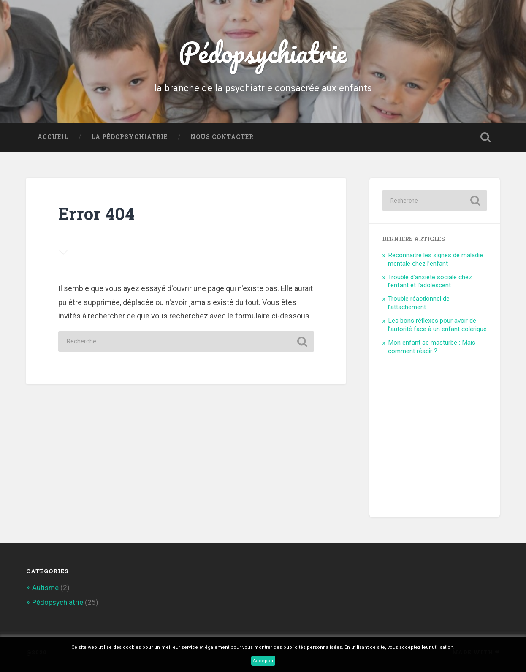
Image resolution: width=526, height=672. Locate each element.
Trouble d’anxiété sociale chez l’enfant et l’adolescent (430, 281)
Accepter (263, 661)
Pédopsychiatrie (263, 52)
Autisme (45, 587)
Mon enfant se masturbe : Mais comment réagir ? (431, 347)
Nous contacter (222, 137)
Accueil (53, 137)
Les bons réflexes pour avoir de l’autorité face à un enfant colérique (437, 325)
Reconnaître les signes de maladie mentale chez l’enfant (435, 259)
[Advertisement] (445, 434)
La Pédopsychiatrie (129, 137)
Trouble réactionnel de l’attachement (419, 303)
